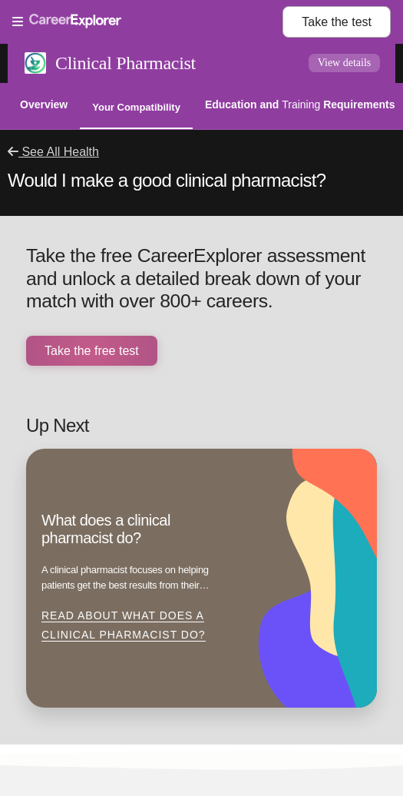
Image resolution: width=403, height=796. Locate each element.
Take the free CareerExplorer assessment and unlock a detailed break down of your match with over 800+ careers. (195, 278)
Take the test (337, 21)
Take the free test (92, 350)
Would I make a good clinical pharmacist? (166, 180)
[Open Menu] (147, 22)
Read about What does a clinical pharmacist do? (123, 625)
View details (345, 62)
